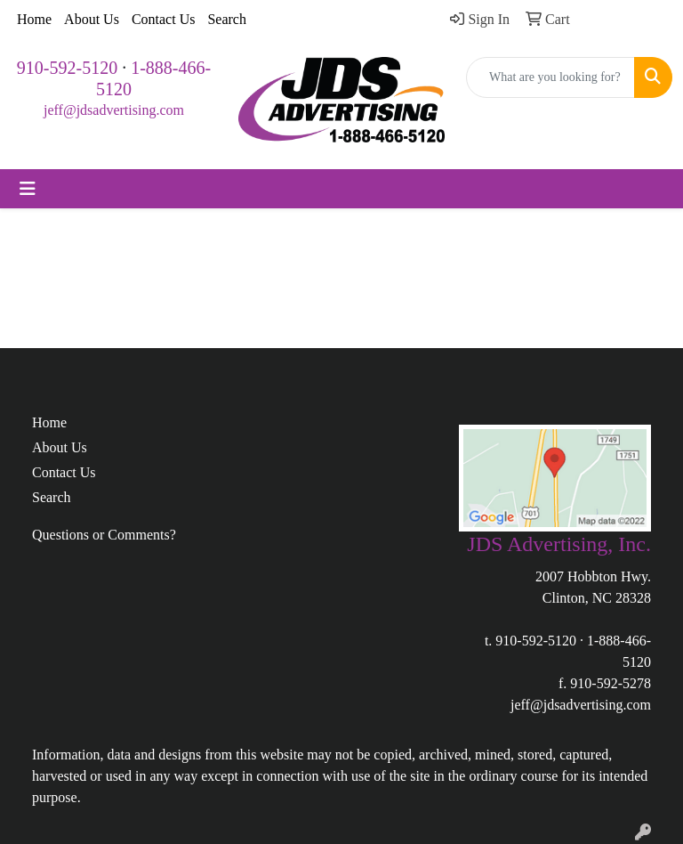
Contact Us (164, 19)
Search (226, 19)
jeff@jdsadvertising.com (114, 110)
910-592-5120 (67, 67)
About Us (91, 19)
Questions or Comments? (104, 534)
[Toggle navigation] (27, 188)
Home (34, 19)
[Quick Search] (550, 77)
